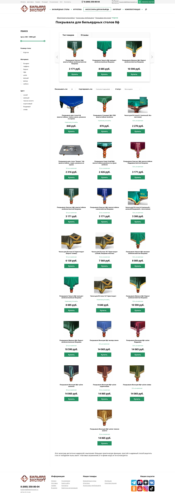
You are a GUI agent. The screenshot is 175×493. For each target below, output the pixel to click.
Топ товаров (68, 35)
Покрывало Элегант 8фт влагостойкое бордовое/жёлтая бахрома (137, 162)
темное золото (28, 101)
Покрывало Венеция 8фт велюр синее (104, 340)
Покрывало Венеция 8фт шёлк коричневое (104, 385)
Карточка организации (69, 488)
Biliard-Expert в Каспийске (66, 18)
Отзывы (85, 35)
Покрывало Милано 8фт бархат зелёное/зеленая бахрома (71, 341)
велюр (25, 81)
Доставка (30, 2)
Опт (61, 2)
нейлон (25, 84)
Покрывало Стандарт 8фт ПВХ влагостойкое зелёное (104, 116)
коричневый (27, 104)
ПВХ (24, 72)
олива (25, 109)
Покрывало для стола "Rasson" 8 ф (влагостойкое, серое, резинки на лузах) (71, 163)
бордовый (26, 107)
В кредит (45, 2)
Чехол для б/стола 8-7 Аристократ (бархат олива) (71, 252)
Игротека (77, 9)
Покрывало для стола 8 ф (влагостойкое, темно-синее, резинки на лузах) (71, 117)
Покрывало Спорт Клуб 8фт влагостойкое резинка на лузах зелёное (105, 163)
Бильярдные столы (60, 9)
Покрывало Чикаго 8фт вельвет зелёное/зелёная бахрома (104, 61)
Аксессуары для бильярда (97, 9)
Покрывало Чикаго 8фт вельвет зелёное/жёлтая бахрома (138, 252)
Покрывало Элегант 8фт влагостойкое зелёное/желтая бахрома (74, 61)
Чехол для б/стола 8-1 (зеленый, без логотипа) (137, 116)
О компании (54, 2)
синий (25, 95)
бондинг (26, 63)
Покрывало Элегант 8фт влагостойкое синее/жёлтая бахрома (104, 208)
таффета (26, 66)
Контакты (67, 2)
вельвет (26, 78)
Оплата (23, 2)
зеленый (26, 98)
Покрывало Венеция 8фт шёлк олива (137, 385)
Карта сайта (65, 483)
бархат (25, 69)
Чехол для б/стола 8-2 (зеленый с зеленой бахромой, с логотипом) (137, 208)
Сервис (37, 2)
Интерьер (117, 9)
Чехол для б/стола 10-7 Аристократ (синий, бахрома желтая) (105, 252)
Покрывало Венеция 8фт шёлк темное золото (104, 430)
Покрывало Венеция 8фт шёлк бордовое (137, 341)
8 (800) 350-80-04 (92, 2)
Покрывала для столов (103, 18)
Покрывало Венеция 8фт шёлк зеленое (71, 385)
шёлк (25, 75)
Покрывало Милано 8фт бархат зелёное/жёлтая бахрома (134, 61)
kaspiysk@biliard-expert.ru (128, 2)
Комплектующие (132, 9)
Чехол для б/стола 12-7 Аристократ (103, 296)
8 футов (115, 18)
